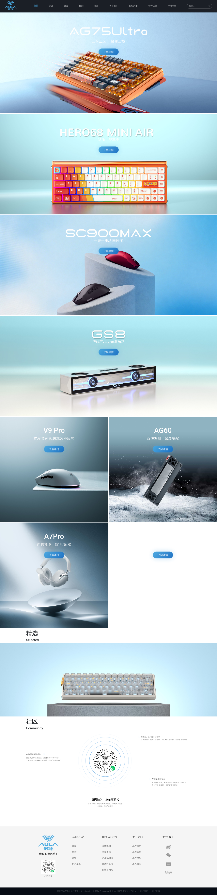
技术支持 (172, 6)
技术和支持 (107, 864)
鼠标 (81, 6)
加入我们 (136, 864)
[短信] (168, 864)
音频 (96, 6)
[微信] (168, 855)
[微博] (168, 846)
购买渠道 (76, 864)
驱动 (51, 6)
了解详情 (108, 51)
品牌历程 (136, 852)
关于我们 (113, 6)
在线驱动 (106, 846)
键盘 (66, 6)
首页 (36, 5)
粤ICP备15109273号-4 (126, 891)
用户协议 (156, 891)
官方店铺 (152, 6)
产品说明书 (107, 858)
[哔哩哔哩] (168, 872)
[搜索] (198, 6)
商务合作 (133, 6)
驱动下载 (106, 852)
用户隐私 (144, 891)
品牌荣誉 (136, 858)
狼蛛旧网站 (107, 869)
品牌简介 (136, 846)
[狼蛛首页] (14, 6)
